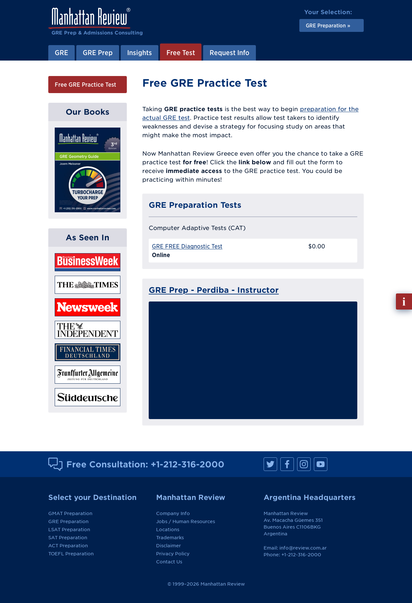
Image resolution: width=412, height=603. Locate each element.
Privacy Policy (173, 553)
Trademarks (170, 537)
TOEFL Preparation (71, 553)
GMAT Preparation (70, 513)
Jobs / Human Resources (185, 521)
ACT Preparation (68, 545)
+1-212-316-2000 (187, 464)
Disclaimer (168, 545)
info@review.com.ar (303, 547)
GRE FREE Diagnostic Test (187, 246)
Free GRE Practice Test (85, 84)
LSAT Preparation (69, 529)
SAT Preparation (67, 537)
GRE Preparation (68, 521)
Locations (167, 529)
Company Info (173, 513)
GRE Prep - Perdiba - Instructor (214, 289)
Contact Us (169, 561)
